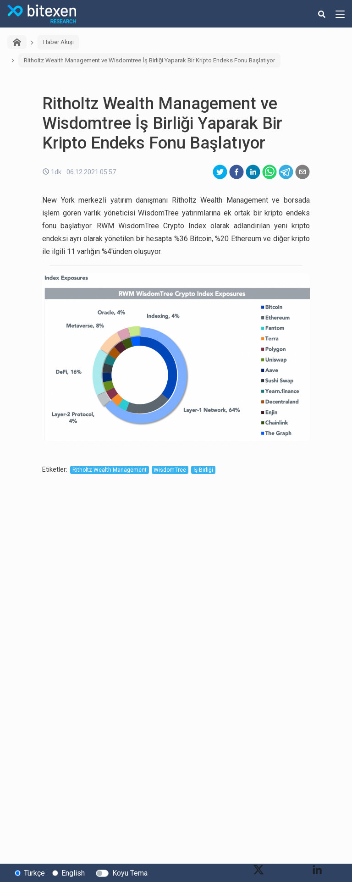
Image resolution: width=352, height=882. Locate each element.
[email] (302, 172)
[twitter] (220, 172)
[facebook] (236, 172)
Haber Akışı (58, 42)
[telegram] (286, 172)
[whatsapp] (269, 172)
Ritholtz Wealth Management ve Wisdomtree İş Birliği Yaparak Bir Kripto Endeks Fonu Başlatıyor (149, 60)
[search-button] (321, 14)
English (73, 873)
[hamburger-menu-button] (340, 14)
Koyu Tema (130, 873)
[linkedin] (253, 172)
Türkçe (34, 873)
